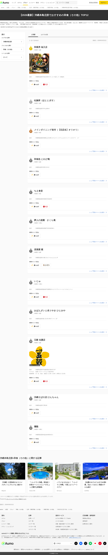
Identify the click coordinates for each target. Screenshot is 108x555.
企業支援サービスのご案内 (63, 526)
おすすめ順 (44, 34)
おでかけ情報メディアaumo (63, 518)
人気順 (33, 34)
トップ (14, 2)
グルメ (25, 2)
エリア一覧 (32, 524)
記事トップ (32, 518)
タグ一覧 (31, 521)
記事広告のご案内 (87, 524)
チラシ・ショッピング (47, 2)
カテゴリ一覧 (32, 529)
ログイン (103, 2)
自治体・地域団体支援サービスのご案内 (66, 529)
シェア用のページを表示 (98, 90)
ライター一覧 (32, 526)
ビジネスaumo (59, 521)
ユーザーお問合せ (56, 549)
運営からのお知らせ (27, 549)
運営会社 (16, 549)
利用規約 (66, 549)
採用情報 (37, 549)
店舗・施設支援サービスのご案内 (65, 524)
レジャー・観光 (34, 2)
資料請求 (85, 521)
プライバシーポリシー (77, 549)
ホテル (20, 2)
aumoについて (90, 549)
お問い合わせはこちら (75, 537)
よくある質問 (46, 549)
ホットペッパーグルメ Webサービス (16, 499)
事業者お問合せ (87, 518)
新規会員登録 (93, 2)
